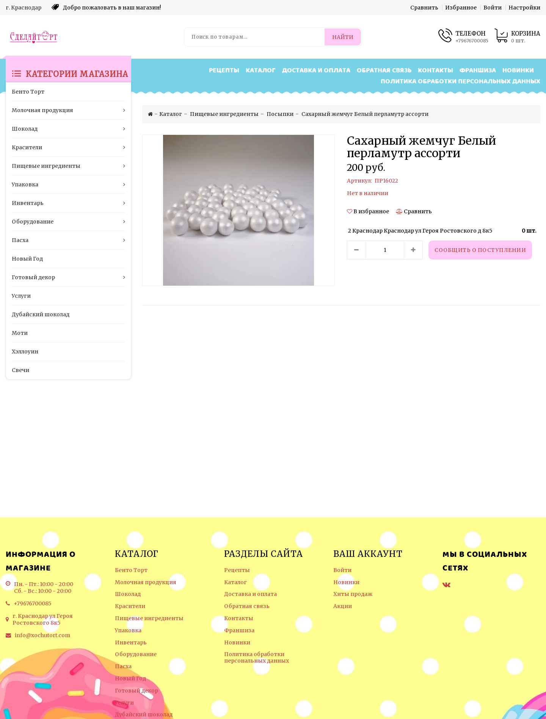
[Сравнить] (414, 211)
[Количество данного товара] (385, 250)
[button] (368, 211)
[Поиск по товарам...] (255, 36)
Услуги (124, 703)
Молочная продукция (145, 582)
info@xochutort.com (42, 635)
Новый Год (130, 678)
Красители (130, 606)
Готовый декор (136, 691)
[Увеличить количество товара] (413, 250)
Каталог (261, 70)
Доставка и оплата (316, 70)
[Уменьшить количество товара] (356, 250)
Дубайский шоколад (144, 714)
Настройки (524, 7)
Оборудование (136, 654)
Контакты (435, 70)
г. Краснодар (23, 7)
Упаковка (128, 630)
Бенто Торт (131, 570)
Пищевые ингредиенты (149, 618)
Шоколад (128, 594)
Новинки (518, 70)
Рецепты (224, 70)
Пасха (123, 666)
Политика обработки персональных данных (460, 81)
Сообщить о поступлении (480, 250)
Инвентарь (131, 642)
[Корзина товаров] (517, 36)
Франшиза (478, 70)
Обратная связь (384, 70)
